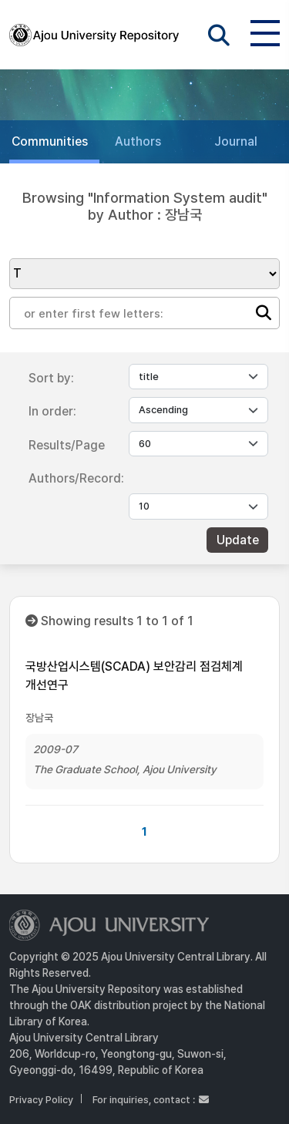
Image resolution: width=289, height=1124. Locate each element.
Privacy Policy (41, 1099)
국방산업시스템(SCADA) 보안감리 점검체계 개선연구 (134, 675)
